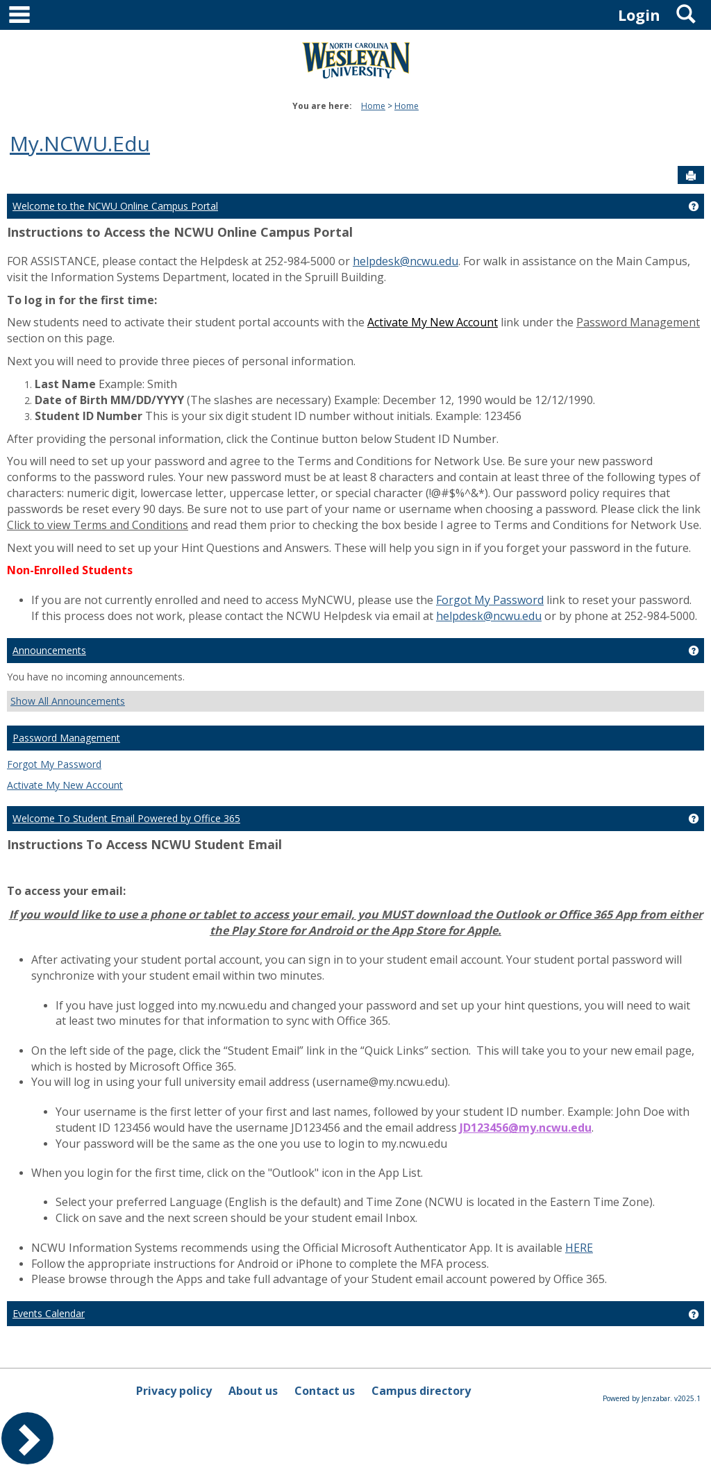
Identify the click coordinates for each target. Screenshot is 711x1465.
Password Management (66, 737)
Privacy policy (174, 1390)
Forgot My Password (490, 600)
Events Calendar (48, 1313)
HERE (579, 1247)
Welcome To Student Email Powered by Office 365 (126, 818)
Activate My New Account (65, 785)
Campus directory (421, 1390)
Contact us (324, 1390)
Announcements (49, 650)
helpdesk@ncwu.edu (405, 261)
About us (253, 1390)
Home (373, 106)
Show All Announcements (67, 701)
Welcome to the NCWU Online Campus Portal (115, 205)
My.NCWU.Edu (80, 143)
